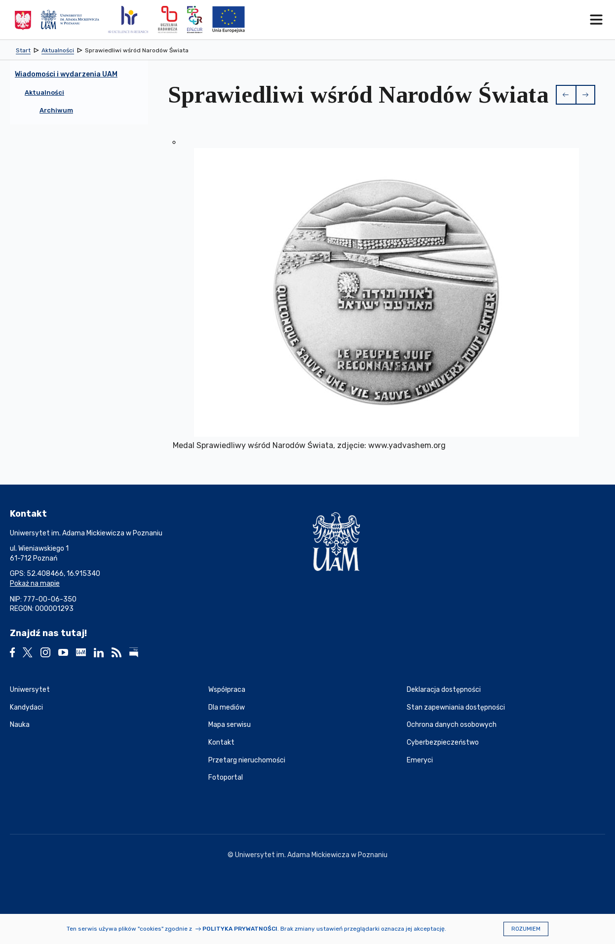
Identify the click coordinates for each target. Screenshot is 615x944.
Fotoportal (225, 777)
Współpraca (226, 689)
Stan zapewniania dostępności (456, 707)
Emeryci (420, 760)
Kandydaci (26, 707)
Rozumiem (525, 929)
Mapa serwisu (229, 724)
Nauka (20, 724)
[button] (566, 95)
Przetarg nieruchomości (246, 760)
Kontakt (221, 742)
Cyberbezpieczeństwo (443, 742)
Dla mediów (226, 707)
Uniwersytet (30, 689)
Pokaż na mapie (35, 583)
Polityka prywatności (239, 928)
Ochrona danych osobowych (452, 724)
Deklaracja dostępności (444, 689)
